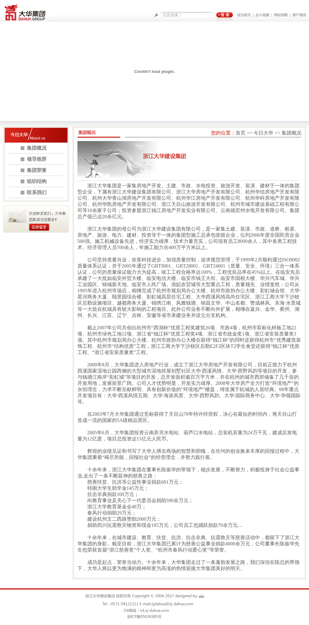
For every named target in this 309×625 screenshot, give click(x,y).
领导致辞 (37, 159)
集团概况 (37, 148)
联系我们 (37, 192)
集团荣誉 (37, 170)
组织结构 (37, 181)
